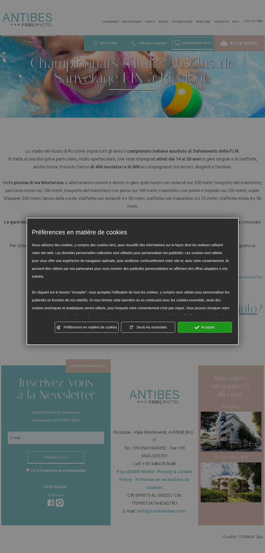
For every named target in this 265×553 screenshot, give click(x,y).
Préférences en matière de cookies (86, 327)
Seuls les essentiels (148, 327)
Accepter (205, 327)
